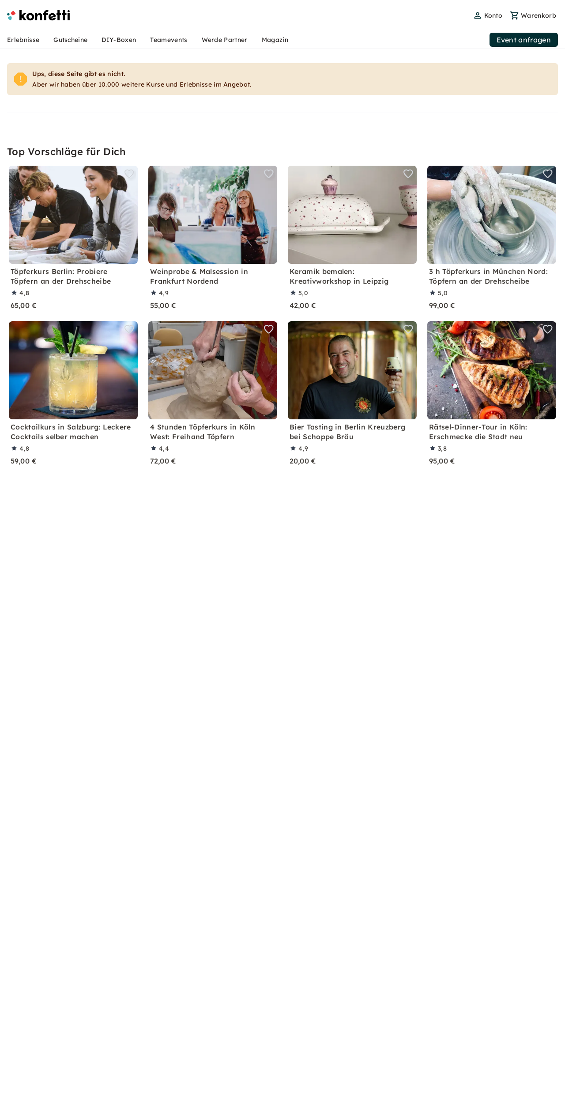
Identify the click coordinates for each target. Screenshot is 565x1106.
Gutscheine (70, 40)
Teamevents (168, 40)
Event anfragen (524, 39)
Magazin (275, 40)
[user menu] (488, 15)
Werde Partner (225, 40)
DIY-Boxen (119, 40)
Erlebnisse (23, 40)
